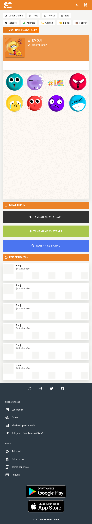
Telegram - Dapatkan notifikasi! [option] (24, 433)
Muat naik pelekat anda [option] (20, 425)
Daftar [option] (11, 417)
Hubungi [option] (12, 475)
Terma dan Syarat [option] (17, 467)
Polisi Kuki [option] (13, 451)
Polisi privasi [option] (15, 459)
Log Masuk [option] (14, 410)
